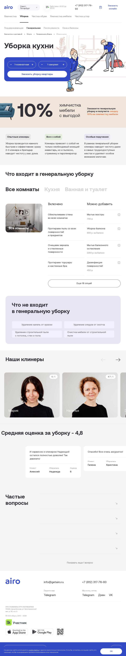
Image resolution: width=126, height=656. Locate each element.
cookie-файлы (33, 650)
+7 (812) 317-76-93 (83, 7)
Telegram (50, 595)
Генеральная (34, 28)
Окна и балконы (70, 28)
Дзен (102, 595)
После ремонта (51, 28)
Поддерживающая (13, 28)
